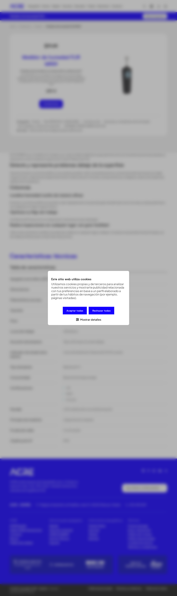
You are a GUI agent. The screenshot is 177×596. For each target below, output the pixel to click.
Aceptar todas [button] (75, 310)
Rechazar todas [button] (101, 310)
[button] (88, 319)
